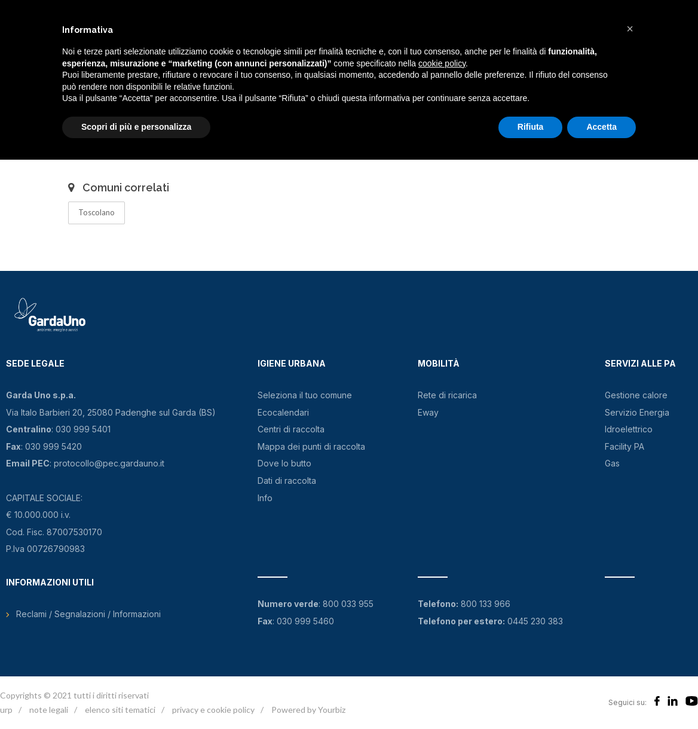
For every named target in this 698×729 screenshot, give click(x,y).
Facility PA (624, 446)
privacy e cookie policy (213, 709)
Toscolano (96, 212)
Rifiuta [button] (531, 127)
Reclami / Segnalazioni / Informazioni (88, 614)
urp (6, 709)
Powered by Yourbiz (308, 709)
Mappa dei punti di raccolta (311, 446)
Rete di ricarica (447, 395)
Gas (612, 463)
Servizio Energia (637, 412)
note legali (48, 709)
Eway (428, 412)
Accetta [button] (601, 127)
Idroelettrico (629, 429)
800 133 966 (485, 604)
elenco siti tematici (120, 709)
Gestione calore (636, 395)
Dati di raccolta (287, 480)
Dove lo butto (284, 463)
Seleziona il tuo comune (305, 395)
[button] (629, 28)
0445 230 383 (535, 621)
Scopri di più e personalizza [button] (136, 127)
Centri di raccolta (291, 429)
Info (265, 498)
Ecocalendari (283, 412)
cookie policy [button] (442, 63)
